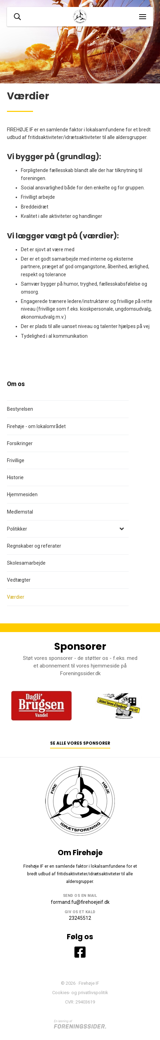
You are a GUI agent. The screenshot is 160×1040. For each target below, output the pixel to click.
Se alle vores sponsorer (80, 743)
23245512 (80, 918)
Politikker (17, 529)
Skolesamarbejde (26, 563)
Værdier (15, 597)
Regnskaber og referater (34, 546)
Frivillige (15, 460)
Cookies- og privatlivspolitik (80, 992)
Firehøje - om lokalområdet (36, 426)
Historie (15, 477)
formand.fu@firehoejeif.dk (80, 902)
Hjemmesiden (22, 494)
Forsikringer (20, 443)
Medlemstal (20, 512)
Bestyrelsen (20, 409)
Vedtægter (19, 580)
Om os (16, 383)
